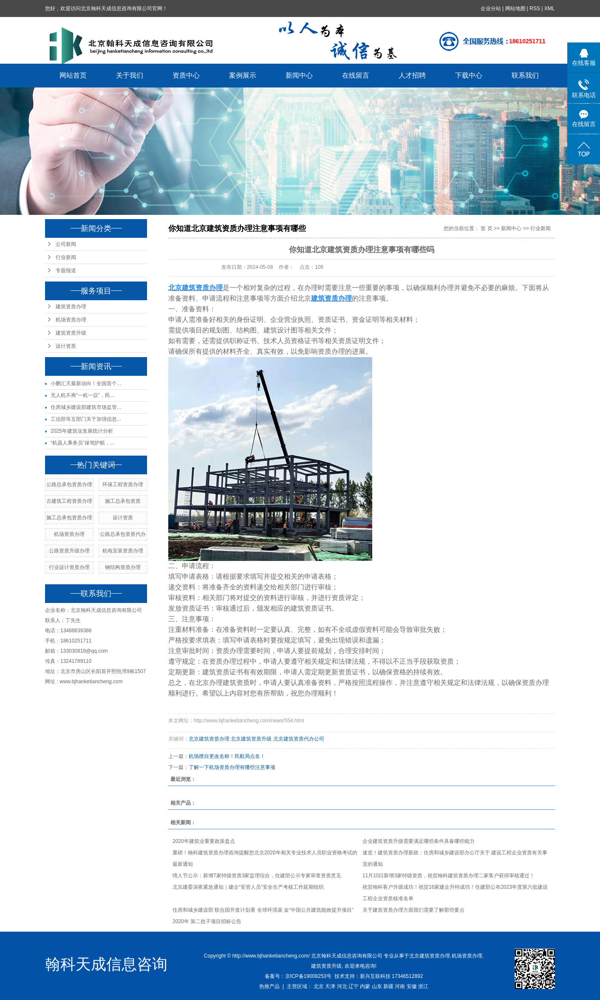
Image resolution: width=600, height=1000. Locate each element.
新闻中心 (299, 75)
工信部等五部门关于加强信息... (86, 419)
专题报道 (66, 270)
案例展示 (243, 75)
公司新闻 (66, 244)
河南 (400, 986)
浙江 (423, 986)
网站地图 (515, 8)
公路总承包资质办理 (69, 484)
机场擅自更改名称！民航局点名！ (227, 756)
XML (549, 8)
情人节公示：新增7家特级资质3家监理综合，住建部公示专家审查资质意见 (257, 876)
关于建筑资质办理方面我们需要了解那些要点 (413, 910)
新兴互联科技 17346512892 (391, 976)
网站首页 (73, 75)
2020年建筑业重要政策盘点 (204, 841)
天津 (330, 986)
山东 (377, 986)
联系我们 (525, 75)
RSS (535, 8)
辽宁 (353, 986)
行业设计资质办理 (69, 567)
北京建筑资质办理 (209, 739)
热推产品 (269, 986)
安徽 (412, 986)
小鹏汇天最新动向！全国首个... (86, 383)
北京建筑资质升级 (251, 739)
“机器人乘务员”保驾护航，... (82, 443)
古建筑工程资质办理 (69, 501)
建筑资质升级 (71, 333)
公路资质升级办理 (69, 551)
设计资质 (66, 346)
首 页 (486, 228)
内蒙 (365, 986)
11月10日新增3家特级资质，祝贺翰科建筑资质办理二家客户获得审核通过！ (448, 876)
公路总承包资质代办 (123, 534)
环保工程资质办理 (122, 484)
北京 (319, 986)
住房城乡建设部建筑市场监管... (86, 407)
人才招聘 (412, 75)
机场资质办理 (71, 320)
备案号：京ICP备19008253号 (298, 976)
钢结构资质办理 (123, 567)
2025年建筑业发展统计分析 (82, 431)
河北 (342, 986)
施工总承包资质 (123, 501)
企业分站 (491, 8)
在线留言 (356, 75)
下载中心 (469, 75)
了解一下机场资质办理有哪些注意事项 (232, 767)
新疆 (388, 986)
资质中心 (186, 75)
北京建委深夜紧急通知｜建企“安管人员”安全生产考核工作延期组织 (248, 887)
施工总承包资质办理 (69, 518)
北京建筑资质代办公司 (298, 739)
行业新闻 (66, 257)
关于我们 (130, 75)
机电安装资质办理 (122, 551)
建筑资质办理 (71, 307)
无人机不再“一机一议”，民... (82, 395)
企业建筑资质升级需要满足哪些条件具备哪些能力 (418, 841)
